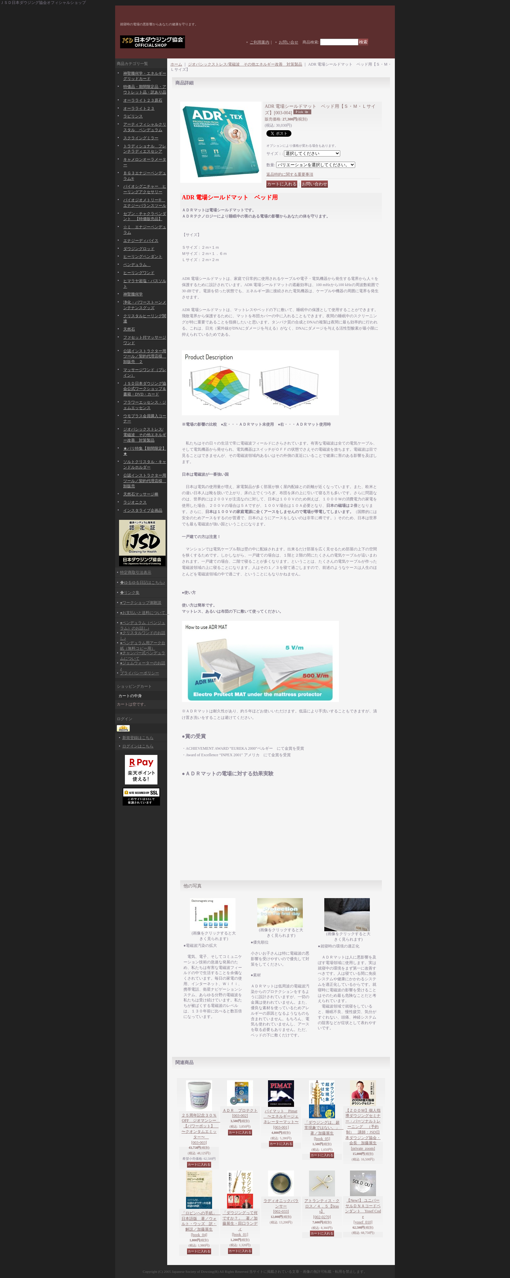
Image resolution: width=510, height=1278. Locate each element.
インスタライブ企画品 (142, 510)
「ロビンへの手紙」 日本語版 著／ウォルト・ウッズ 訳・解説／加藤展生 (201, 1224)
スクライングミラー (140, 138)
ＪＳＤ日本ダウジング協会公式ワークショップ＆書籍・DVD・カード (144, 389)
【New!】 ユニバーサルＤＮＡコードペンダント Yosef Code (363, 1211)
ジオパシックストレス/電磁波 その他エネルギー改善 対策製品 (144, 435)
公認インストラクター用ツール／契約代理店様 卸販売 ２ (144, 356)
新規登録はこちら (138, 737)
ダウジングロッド (138, 248)
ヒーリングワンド (138, 272)
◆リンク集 (130, 592)
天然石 (129, 329)
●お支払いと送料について (144, 612)
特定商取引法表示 (135, 572)
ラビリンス (133, 116)
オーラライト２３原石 (142, 100)
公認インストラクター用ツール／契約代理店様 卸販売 (144, 481)
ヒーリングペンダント (142, 256)
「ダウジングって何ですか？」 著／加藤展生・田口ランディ (240, 1223)
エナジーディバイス (140, 240)
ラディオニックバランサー (281, 1206)
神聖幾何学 (133, 294)
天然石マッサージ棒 (140, 494)
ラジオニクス (135, 502)
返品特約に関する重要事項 (289, 174)
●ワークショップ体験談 (140, 602)
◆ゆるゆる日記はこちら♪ (142, 582)
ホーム (176, 64)
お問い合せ (288, 42)
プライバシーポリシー (139, 673)
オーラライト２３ (138, 108)
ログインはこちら (138, 746)
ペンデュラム (137, 264)
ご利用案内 (259, 42)
